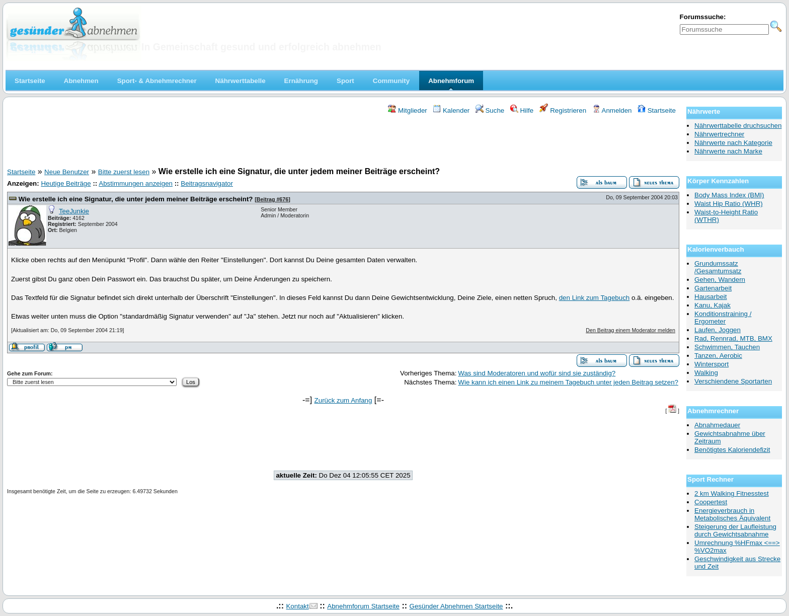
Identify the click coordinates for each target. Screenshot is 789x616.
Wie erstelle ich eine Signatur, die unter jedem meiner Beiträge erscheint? (136, 199)
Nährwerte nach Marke (728, 151)
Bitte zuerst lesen (123, 172)
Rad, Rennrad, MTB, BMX (733, 338)
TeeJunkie (74, 211)
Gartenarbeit (713, 288)
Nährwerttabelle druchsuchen (737, 125)
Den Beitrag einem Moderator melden (630, 330)
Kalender (451, 110)
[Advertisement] (343, 142)
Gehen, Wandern (719, 279)
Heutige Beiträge (66, 183)
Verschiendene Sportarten (733, 381)
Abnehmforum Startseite (363, 606)
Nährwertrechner (719, 134)
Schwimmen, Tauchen (727, 347)
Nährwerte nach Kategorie (733, 142)
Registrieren (563, 110)
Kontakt (297, 606)
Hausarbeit (710, 296)
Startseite (657, 110)
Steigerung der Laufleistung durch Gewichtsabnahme (735, 530)
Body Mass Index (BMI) (729, 195)
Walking (706, 372)
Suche (490, 110)
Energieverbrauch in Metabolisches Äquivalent (732, 514)
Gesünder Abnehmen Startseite (456, 606)
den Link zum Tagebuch (594, 297)
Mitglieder (407, 110)
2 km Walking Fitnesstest (731, 493)
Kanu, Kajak (712, 305)
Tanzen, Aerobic (718, 355)
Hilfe (521, 110)
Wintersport (711, 364)
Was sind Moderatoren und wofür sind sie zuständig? (536, 373)
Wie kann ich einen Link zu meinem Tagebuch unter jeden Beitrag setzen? (568, 382)
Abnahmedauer (717, 425)
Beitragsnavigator (207, 183)
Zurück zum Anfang (343, 400)
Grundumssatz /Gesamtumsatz (717, 267)
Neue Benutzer (66, 172)
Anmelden (612, 110)
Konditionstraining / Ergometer (722, 317)
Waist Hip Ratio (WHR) (728, 203)
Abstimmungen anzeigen (136, 183)
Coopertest (710, 502)
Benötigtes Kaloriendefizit (732, 449)
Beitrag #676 (272, 199)
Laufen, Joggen (717, 330)
